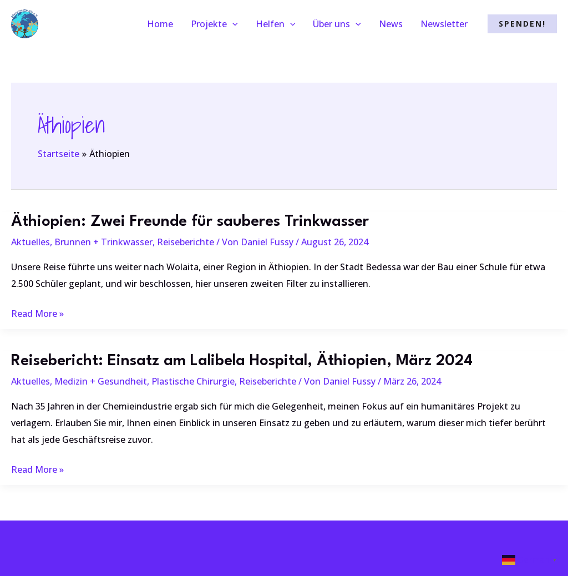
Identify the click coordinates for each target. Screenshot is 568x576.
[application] (232, 23)
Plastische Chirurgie (193, 381)
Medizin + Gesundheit (100, 381)
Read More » (37, 314)
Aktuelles (30, 242)
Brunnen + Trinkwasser (103, 242)
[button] (522, 23)
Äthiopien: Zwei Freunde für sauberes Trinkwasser (190, 222)
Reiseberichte (185, 242)
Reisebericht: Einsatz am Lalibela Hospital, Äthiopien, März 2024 (242, 361)
